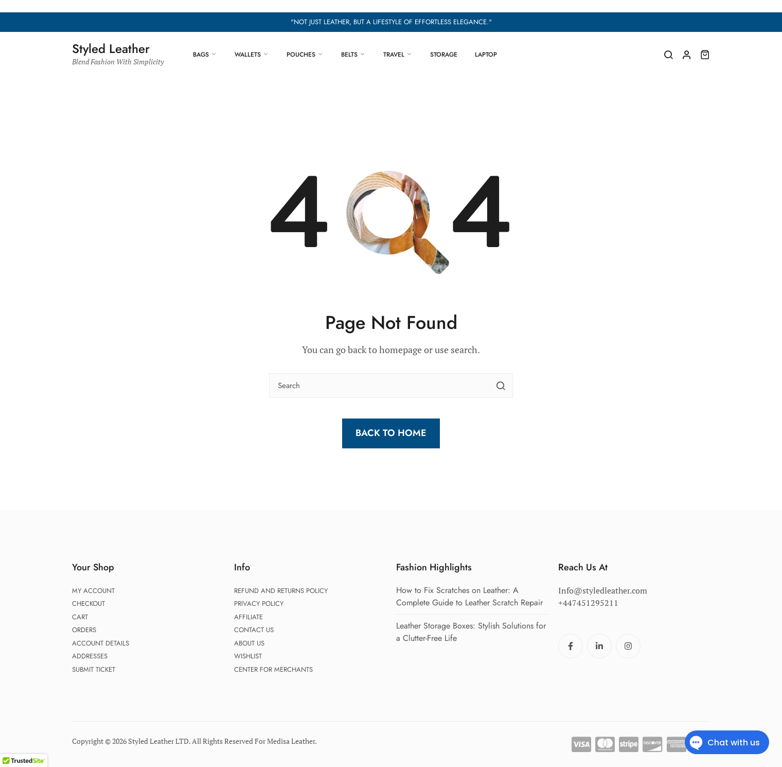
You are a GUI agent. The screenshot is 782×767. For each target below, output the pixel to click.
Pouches (301, 54)
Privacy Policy (258, 603)
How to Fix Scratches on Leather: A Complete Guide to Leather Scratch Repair (469, 596)
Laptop (486, 54)
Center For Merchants (273, 669)
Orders (84, 630)
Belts (349, 54)
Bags (201, 54)
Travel (393, 54)
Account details (100, 643)
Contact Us (254, 630)
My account (93, 591)
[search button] (500, 385)
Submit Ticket (93, 669)
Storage (443, 54)
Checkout (88, 603)
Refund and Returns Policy (281, 591)
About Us (249, 643)
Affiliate (248, 617)
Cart (80, 617)
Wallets (248, 54)
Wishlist (248, 656)
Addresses (90, 656)
